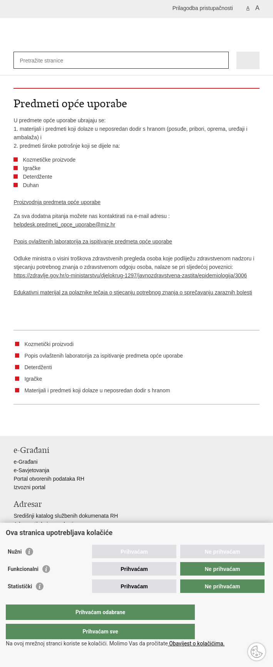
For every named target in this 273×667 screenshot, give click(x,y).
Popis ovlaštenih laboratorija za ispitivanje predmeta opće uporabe (92, 241)
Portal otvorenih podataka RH (48, 479)
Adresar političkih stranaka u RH (51, 533)
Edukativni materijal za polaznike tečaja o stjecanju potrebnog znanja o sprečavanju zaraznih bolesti (132, 292)
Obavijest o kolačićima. (196, 643)
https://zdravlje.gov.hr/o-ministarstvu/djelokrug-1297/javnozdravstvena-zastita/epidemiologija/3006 (130, 275)
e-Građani (25, 462)
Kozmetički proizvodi (49, 344)
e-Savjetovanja (31, 470)
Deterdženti (38, 367)
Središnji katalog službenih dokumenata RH (65, 516)
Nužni (15, 567)
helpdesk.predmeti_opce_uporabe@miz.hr (64, 224)
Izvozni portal (29, 487)
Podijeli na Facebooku (34, 424)
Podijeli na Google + (67, 424)
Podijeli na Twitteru (51, 424)
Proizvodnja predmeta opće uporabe (56, 202)
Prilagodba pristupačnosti (203, 8)
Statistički (20, 602)
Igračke (33, 379)
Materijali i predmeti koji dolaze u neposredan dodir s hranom (97, 390)
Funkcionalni (23, 584)
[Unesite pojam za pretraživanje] (47, 60)
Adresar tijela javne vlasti (43, 524)
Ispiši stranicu (17, 424)
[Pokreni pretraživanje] (221, 60)
